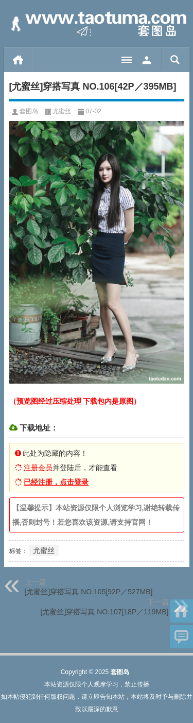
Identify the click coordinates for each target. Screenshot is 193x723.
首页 (18, 59)
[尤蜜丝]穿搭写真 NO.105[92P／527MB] (89, 592)
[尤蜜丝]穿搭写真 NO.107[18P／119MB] (105, 612)
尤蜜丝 (61, 111)
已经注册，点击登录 (56, 482)
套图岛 (29, 111)
